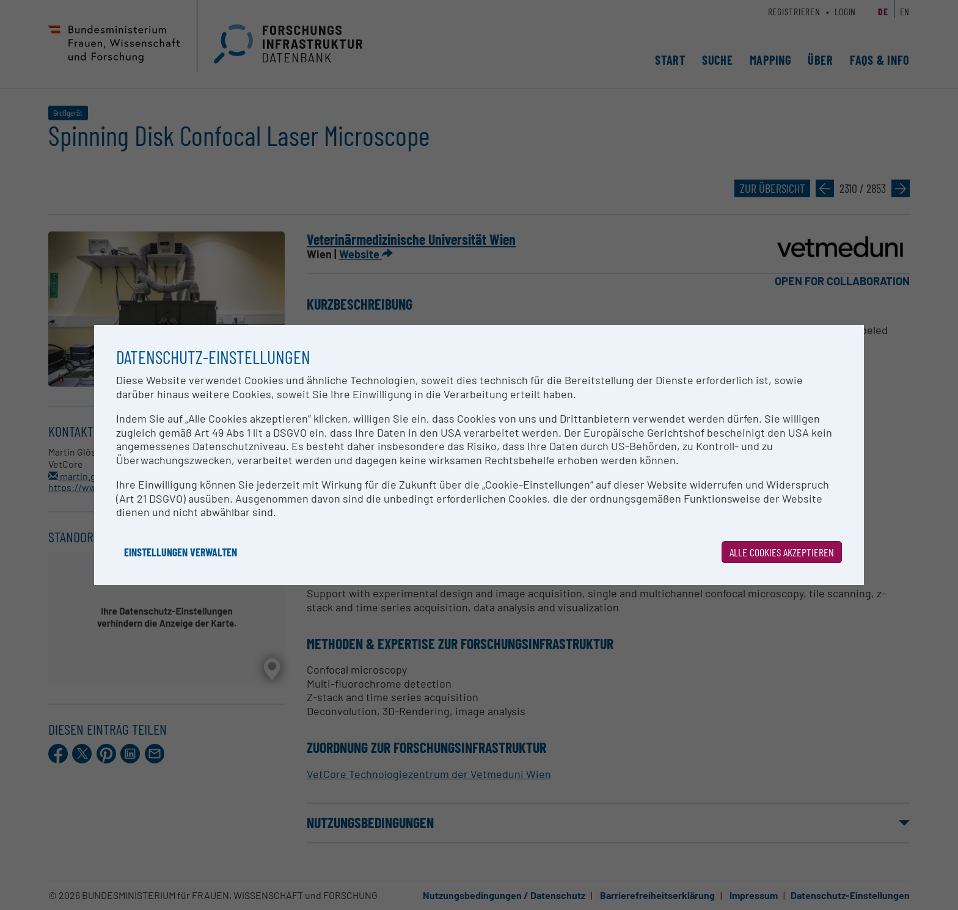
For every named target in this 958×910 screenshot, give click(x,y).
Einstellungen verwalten (180, 552)
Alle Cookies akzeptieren (781, 552)
